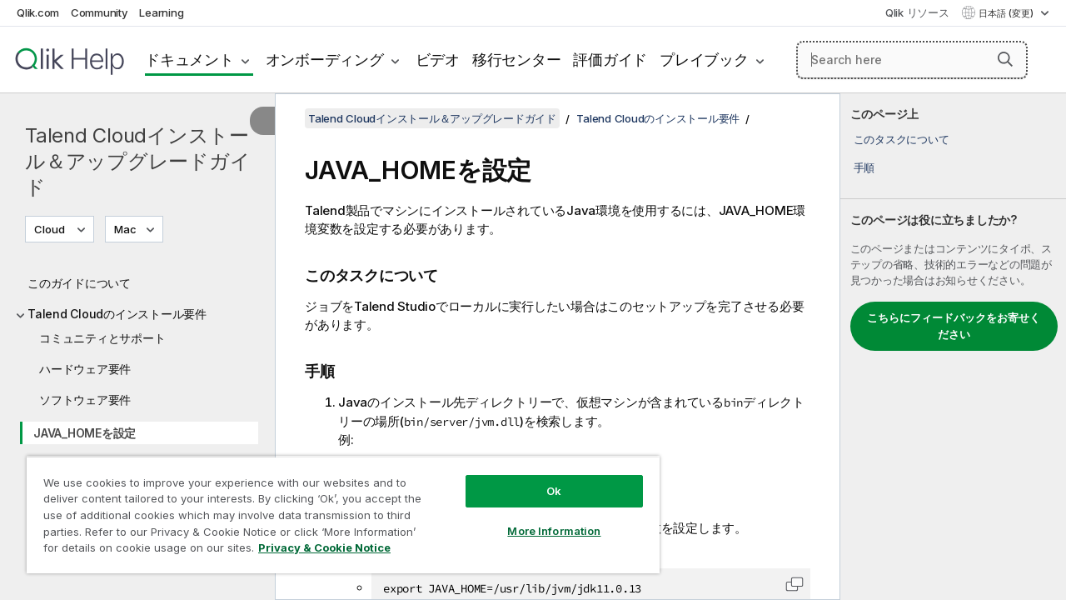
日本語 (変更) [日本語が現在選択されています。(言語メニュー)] (1007, 13)
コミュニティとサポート (102, 338)
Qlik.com (38, 12)
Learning (161, 12)
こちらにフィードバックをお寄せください (953, 326)
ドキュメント (189, 59)
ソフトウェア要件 (85, 399)
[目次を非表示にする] (262, 121)
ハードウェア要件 (85, 369)
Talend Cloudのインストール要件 (117, 314)
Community (99, 12)
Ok (541, 478)
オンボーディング (325, 59)
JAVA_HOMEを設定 (84, 433)
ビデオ (438, 59)
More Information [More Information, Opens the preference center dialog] (541, 518)
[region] (336, 508)
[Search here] (912, 60)
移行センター (516, 59)
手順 (864, 167)
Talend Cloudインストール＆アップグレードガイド (137, 161)
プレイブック (704, 59)
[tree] (137, 413)
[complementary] (953, 346)
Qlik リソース (917, 12)
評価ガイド (610, 59)
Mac (125, 229)
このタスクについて (901, 139)
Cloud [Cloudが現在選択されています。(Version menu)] (50, 229)
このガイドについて (79, 283)
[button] (1005, 59)
